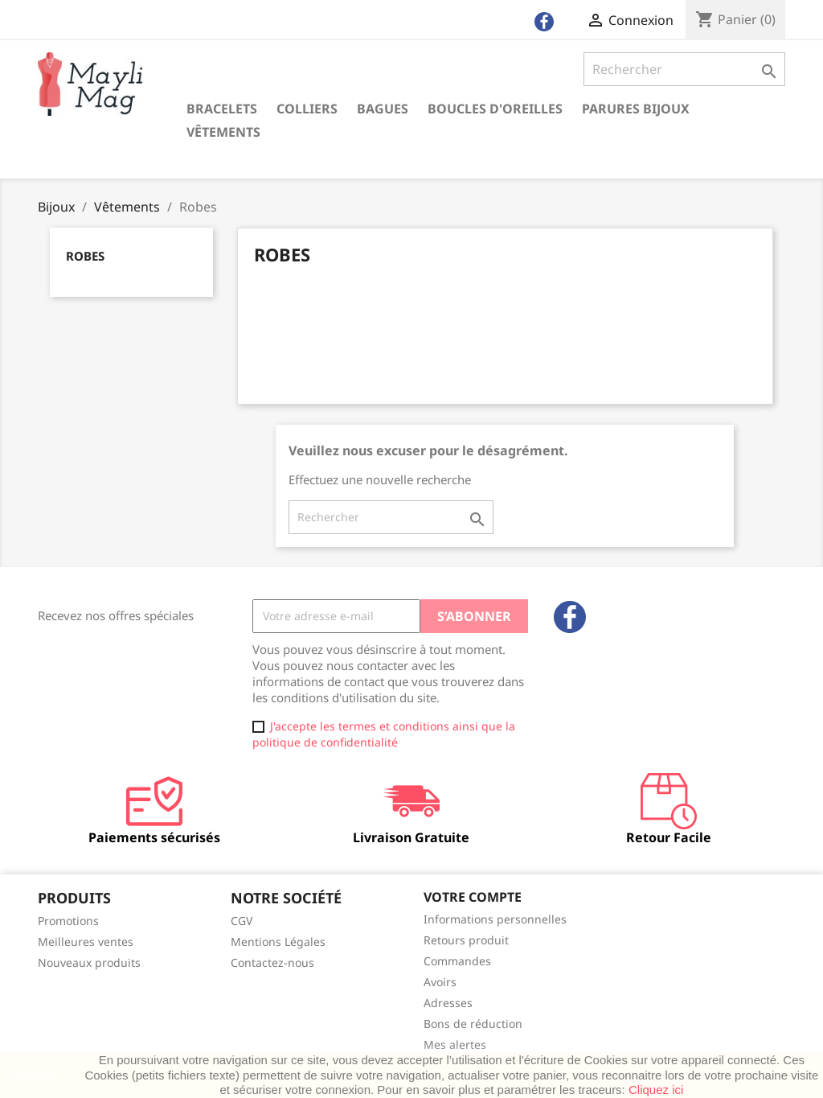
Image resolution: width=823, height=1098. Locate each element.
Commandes (457, 960)
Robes (85, 256)
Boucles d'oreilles (495, 108)
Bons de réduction (473, 1023)
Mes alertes (455, 1044)
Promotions (68, 920)
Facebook (570, 617)
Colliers (307, 108)
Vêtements (223, 132)
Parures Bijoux (636, 108)
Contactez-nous (272, 962)
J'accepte (32, 1075)
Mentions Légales (278, 941)
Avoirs (440, 981)
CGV (241, 920)
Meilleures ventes (85, 941)
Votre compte (473, 897)
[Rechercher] (684, 69)
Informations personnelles (495, 919)
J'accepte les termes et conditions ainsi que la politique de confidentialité (383, 734)
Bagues (382, 108)
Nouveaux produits (89, 962)
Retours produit (466, 940)
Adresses (448, 1002)
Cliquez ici (656, 1089)
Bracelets (221, 108)
